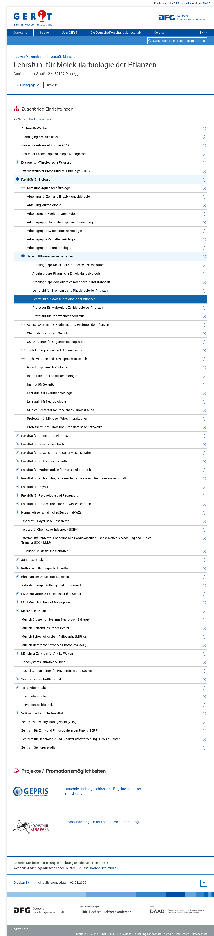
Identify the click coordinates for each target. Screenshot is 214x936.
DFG (177, 3)
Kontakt (168, 934)
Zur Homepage (26, 85)
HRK (188, 3)
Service (159, 32)
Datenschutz (199, 934)
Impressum (182, 934)
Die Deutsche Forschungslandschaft (115, 32)
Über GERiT (69, 32)
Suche (44, 32)
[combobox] (177, 40)
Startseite (20, 32)
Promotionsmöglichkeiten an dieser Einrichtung (101, 821)
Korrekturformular (103, 868)
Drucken (21, 882)
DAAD (207, 3)
